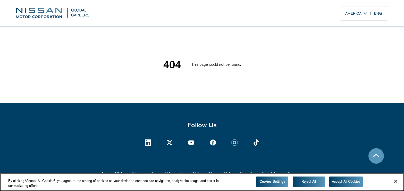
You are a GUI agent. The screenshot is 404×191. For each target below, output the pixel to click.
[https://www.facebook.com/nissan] (213, 142)
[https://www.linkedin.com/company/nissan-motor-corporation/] (148, 142)
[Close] (395, 181)
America (353, 13)
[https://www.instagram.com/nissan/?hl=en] (234, 142)
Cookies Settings (272, 181)
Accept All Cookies (346, 181)
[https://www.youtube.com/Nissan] (191, 142)
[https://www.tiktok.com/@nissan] (256, 142)
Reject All (308, 181)
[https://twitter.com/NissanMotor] (169, 142)
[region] (202, 182)
